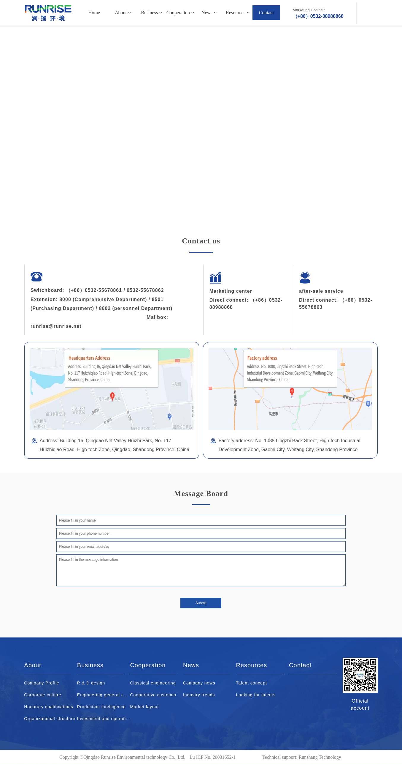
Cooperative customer (153, 694)
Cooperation (180, 12)
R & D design (91, 683)
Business (151, 12)
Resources (238, 12)
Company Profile (41, 683)
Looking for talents (256, 694)
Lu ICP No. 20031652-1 (213, 757)
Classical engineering (153, 683)
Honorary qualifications (48, 706)
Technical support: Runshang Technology (301, 757)
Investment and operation (103, 718)
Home (94, 12)
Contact (266, 12)
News (208, 12)
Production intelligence (101, 706)
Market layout (144, 706)
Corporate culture (42, 694)
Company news (199, 683)
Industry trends (199, 694)
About (123, 12)
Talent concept (251, 683)
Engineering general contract (103, 694)
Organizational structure (49, 718)
